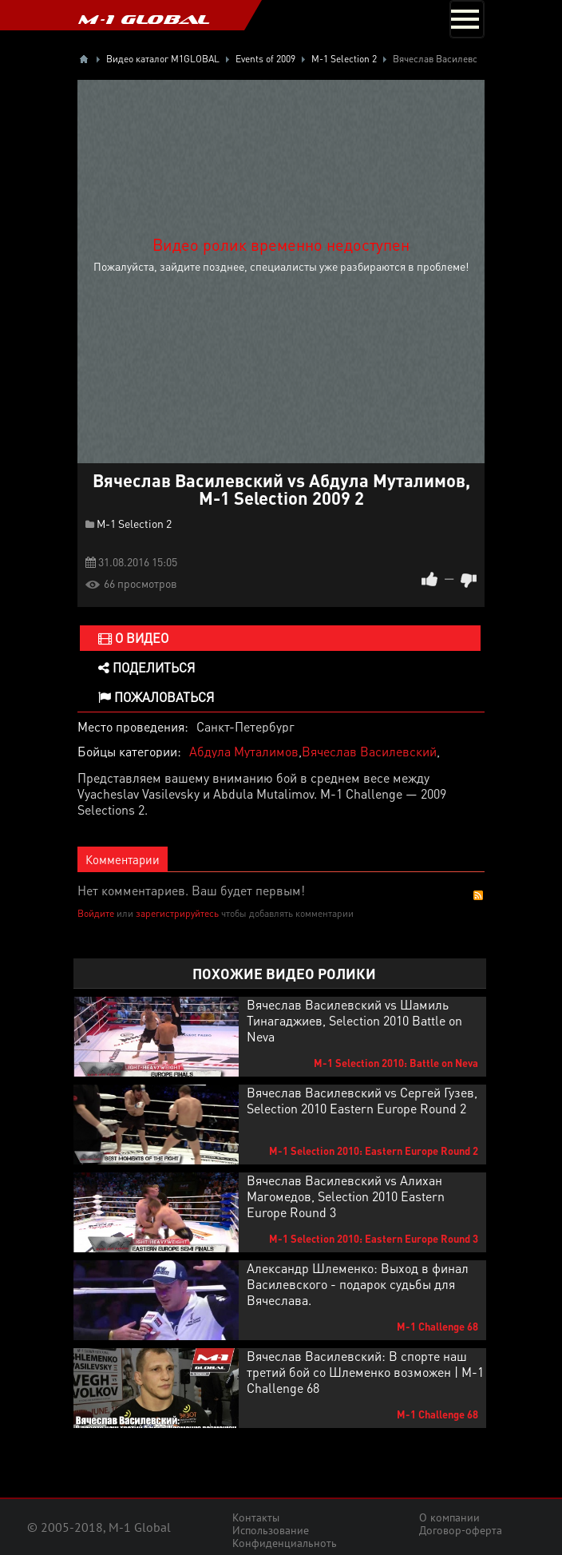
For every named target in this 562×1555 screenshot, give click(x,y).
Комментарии (122, 859)
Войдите (95, 913)
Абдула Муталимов (244, 751)
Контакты (255, 1517)
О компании (449, 1517)
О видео (133, 637)
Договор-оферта (460, 1530)
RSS (478, 895)
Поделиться (146, 667)
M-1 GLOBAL (143, 19)
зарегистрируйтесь (177, 913)
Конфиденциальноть (284, 1543)
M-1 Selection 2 (134, 523)
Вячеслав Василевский (369, 751)
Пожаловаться (156, 696)
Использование (270, 1530)
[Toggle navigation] (467, 19)
